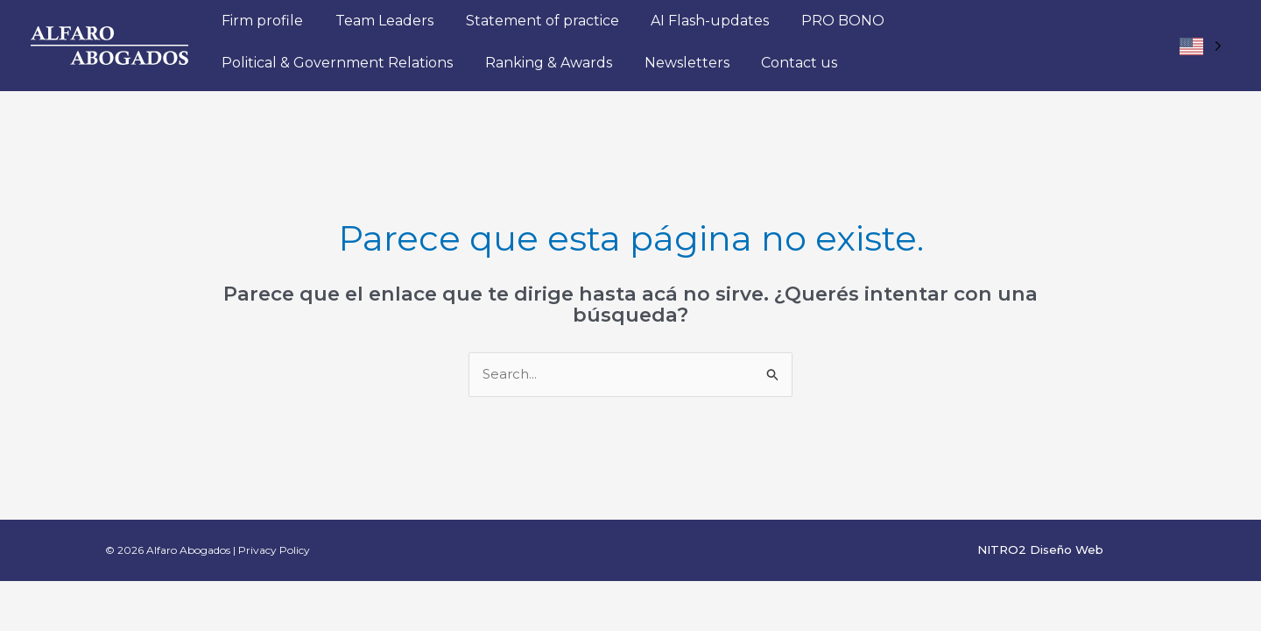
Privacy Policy (274, 550)
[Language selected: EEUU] (1200, 46)
